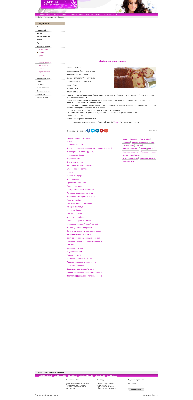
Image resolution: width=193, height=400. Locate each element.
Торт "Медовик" (73, 179)
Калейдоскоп (41, 84)
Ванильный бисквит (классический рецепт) (84, 231)
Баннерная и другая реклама (76, 387)
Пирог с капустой (74, 255)
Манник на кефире (74, 176)
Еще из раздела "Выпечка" (80, 139)
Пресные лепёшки (74, 200)
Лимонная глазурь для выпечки (80, 193)
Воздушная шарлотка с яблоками (80, 269)
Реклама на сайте (42, 97)
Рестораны (72, 14)
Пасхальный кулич (74, 214)
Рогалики (70, 245)
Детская (39, 39)
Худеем (139, 145)
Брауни (70, 172)
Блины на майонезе (75, 162)
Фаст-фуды (42, 75)
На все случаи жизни (43, 88)
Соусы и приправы (44, 71)
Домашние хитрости (43, 91)
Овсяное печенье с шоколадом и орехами (84, 238)
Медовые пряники (74, 252)
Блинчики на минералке (77, 169)
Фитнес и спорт (60, 14)
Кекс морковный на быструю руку (80, 152)
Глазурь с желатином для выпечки (81, 190)
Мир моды (133, 139)
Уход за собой (41, 30)
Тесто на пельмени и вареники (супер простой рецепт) (89, 148)
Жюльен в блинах (74, 210)
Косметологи (112, 14)
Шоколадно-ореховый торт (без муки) (82, 224)
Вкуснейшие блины (75, 145)
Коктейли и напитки (45, 62)
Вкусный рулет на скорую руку (79, 203)
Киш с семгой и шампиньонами (80, 165)
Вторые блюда (43, 49)
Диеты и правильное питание (143, 142)
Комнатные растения (43, 78)
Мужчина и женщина (43, 36)
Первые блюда (43, 65)
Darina (40, 17)
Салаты (41, 68)
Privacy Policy (70, 388)
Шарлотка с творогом (75, 266)
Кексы (69, 141)
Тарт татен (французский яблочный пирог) (84, 276)
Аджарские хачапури (75, 207)
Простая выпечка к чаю (76, 183)
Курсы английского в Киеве (106, 387)
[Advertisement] (112, 39)
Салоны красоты (45, 14)
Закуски (41, 59)
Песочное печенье (74, 186)
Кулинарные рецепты (50, 17)
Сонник (39, 81)
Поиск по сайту (41, 94)
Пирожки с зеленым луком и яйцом (81, 262)
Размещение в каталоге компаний (77, 383)
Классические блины (75, 155)
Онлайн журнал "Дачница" (106, 383)
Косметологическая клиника (106, 388)
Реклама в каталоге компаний (76, 385)
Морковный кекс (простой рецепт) (81, 196)
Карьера (39, 43)
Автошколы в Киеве (103, 385)
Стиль (39, 27)
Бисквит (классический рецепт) (80, 228)
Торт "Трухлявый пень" (76, 217)
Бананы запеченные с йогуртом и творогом (84, 272)
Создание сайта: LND (150, 395)
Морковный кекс (73, 159)
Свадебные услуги (86, 14)
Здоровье (40, 33)
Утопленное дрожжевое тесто (79, 234)
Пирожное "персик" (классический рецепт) (84, 241)
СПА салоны (100, 14)
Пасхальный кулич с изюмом (79, 221)
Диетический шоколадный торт (79, 259)
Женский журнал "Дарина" (49, 395)
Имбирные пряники (75, 248)
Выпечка (41, 52)
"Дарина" (117, 122)
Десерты (41, 55)
